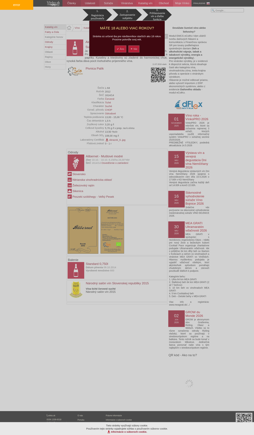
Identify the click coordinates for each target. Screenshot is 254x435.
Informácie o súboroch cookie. (129, 431)
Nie (133, 48)
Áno (120, 48)
